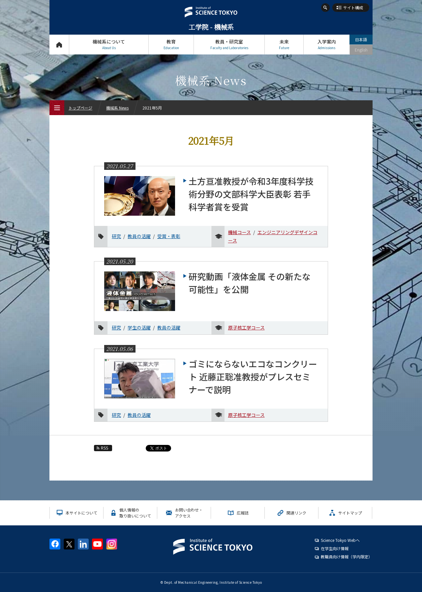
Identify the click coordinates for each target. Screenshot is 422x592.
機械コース (239, 232)
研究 (116, 236)
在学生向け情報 (334, 548)
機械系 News (117, 107)
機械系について (108, 44)
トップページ (59, 44)
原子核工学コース (246, 327)
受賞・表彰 (168, 236)
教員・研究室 (229, 44)
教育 (171, 44)
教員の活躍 (139, 236)
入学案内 (326, 44)
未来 (284, 44)
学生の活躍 (139, 327)
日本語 (361, 39)
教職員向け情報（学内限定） (346, 556)
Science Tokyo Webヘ (340, 540)
